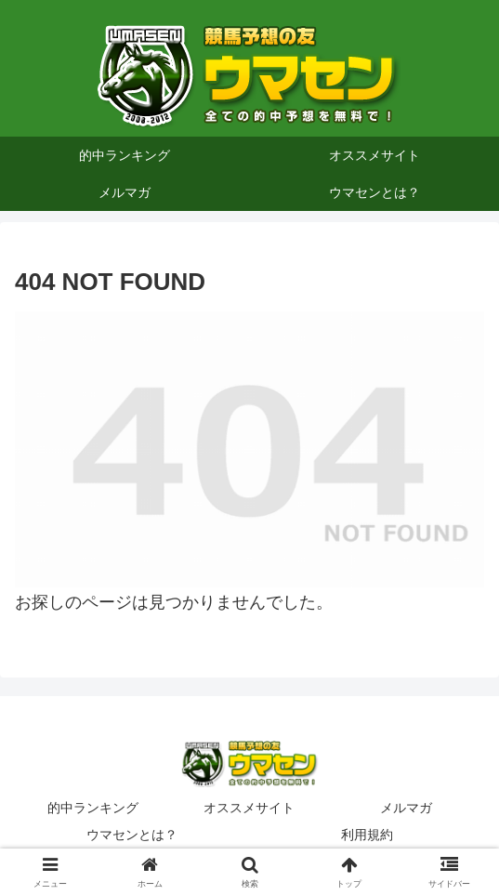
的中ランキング (92, 807)
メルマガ (406, 807)
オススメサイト (249, 807)
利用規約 (367, 834)
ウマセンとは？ (131, 834)
